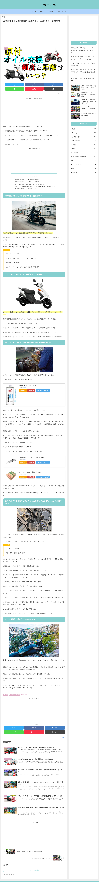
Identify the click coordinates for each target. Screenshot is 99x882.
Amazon (22, 387)
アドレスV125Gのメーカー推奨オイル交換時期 (27, 178)
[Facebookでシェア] (19, 84)
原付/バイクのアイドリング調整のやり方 (83, 80)
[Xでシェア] (8, 84)
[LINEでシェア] (39, 84)
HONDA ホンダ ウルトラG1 (27, 382)
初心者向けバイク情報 (14, 691)
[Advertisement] (34, 34)
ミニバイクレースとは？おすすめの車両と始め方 (83, 64)
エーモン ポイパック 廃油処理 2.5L (30, 469)
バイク (6, 691)
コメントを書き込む (34, 871)
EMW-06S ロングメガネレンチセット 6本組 (32, 454)
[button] (60, 84)
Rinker (25, 384)
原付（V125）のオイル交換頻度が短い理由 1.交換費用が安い (31, 180)
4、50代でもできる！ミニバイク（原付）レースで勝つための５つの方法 (82, 58)
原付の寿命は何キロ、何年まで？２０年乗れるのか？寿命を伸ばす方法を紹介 (83, 72)
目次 (32, 172)
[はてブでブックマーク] (29, 84)
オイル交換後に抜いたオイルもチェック (25, 185)
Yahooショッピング (42, 387)
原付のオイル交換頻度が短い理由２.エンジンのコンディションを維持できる (35, 183)
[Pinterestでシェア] (50, 84)
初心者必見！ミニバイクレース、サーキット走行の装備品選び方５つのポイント (83, 50)
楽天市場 (31, 387)
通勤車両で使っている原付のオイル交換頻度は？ (27, 175)
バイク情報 (24, 691)
